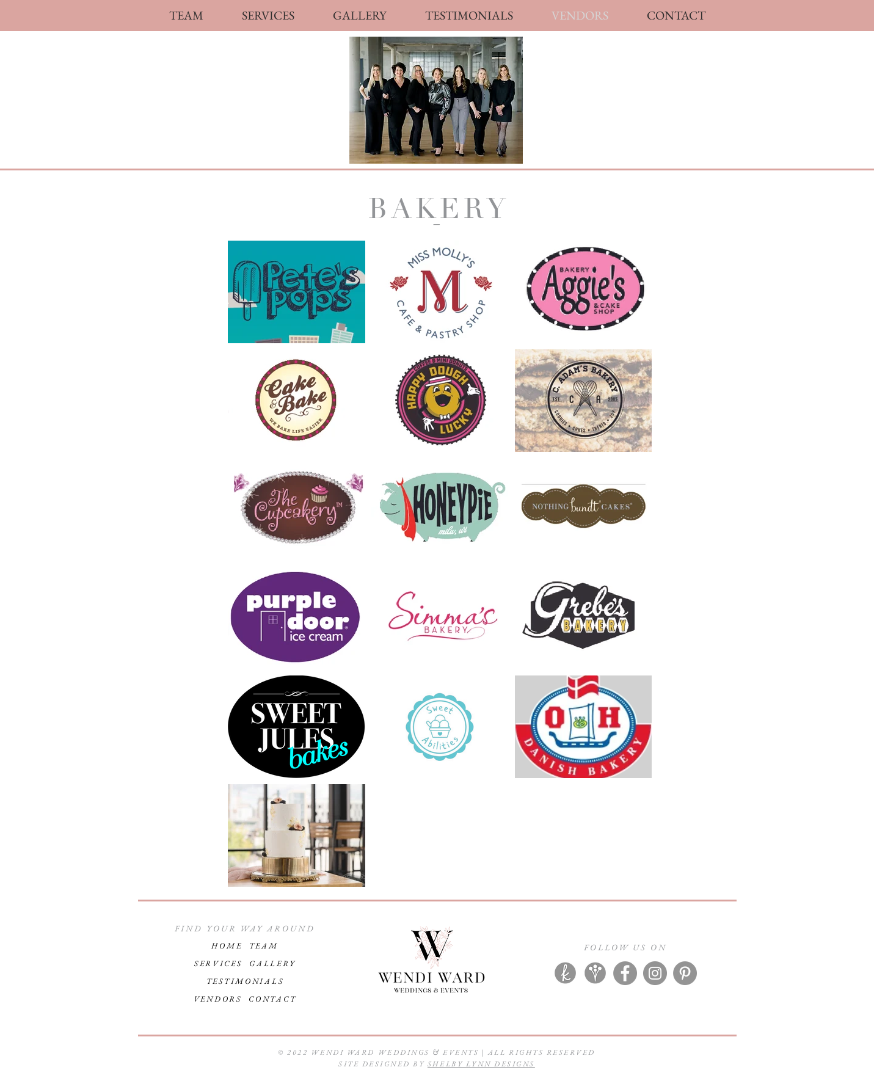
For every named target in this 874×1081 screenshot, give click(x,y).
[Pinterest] (685, 973)
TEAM (264, 946)
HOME (226, 946)
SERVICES (218, 963)
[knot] (565, 973)
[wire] (595, 973)
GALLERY (272, 963)
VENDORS (221, 999)
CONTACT (272, 999)
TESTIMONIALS (245, 981)
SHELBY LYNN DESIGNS (481, 1064)
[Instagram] (655, 973)
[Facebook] (625, 973)
